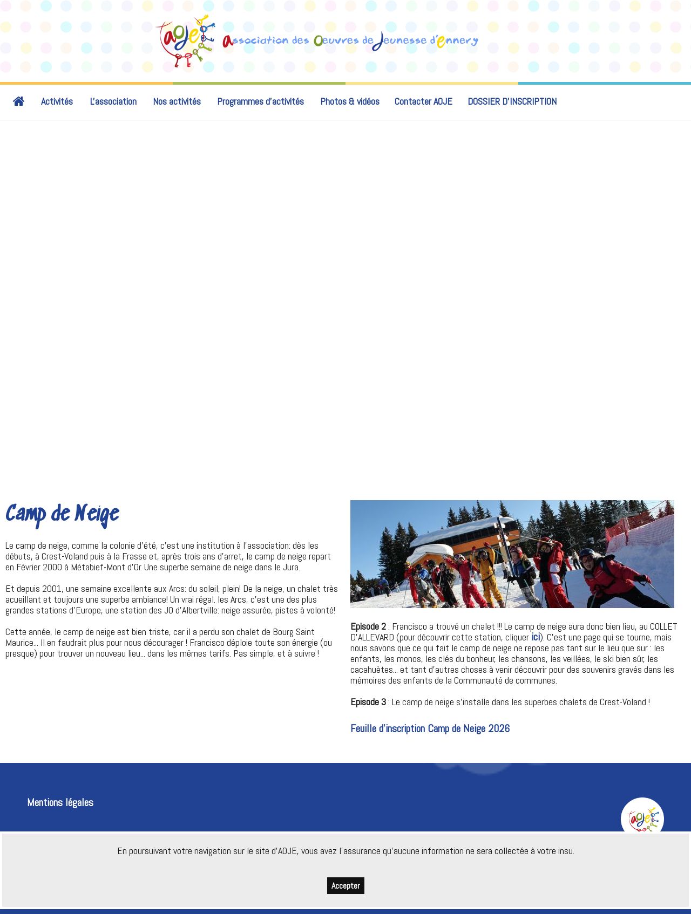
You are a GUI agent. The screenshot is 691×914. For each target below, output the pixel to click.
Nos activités (177, 101)
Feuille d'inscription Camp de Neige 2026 (430, 728)
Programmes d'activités (260, 101)
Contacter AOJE (423, 101)
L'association (113, 101)
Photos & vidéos (350, 101)
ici (535, 637)
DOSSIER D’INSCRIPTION (512, 101)
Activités (57, 101)
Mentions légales (60, 802)
